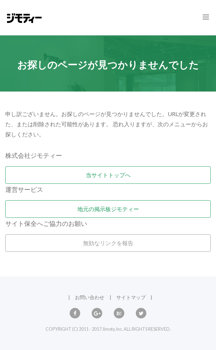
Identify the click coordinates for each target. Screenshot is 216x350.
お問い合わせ (89, 297)
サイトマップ (131, 297)
